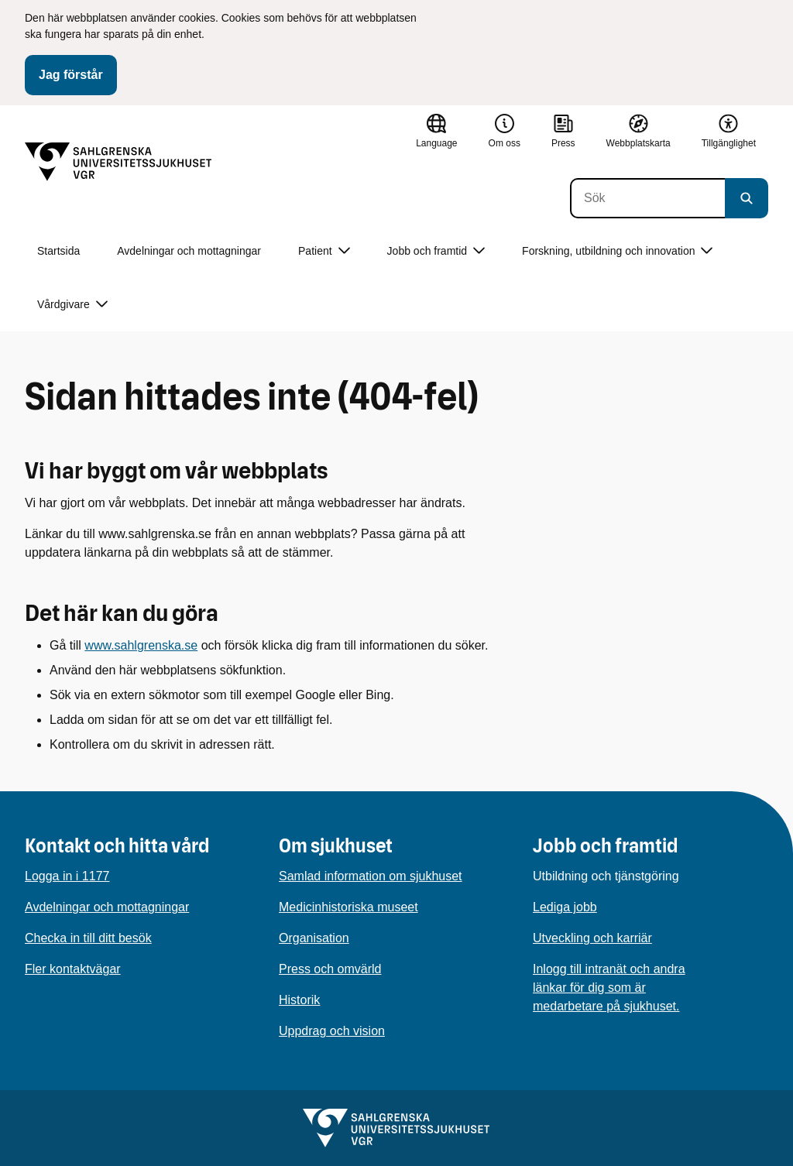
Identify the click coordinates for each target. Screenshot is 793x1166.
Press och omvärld (330, 969)
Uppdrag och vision (332, 1030)
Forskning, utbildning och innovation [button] (617, 251)
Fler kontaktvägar (73, 969)
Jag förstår (71, 74)
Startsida (58, 251)
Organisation (314, 938)
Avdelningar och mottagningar (189, 251)
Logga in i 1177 (67, 876)
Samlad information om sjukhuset (370, 876)
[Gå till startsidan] (118, 161)
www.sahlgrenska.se (140, 645)
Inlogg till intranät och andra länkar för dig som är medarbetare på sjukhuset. (609, 987)
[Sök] (647, 198)
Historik (299, 1000)
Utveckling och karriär (592, 938)
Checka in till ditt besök (88, 938)
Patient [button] (324, 251)
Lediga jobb (565, 907)
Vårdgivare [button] (72, 305)
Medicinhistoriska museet (348, 907)
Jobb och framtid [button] (436, 251)
